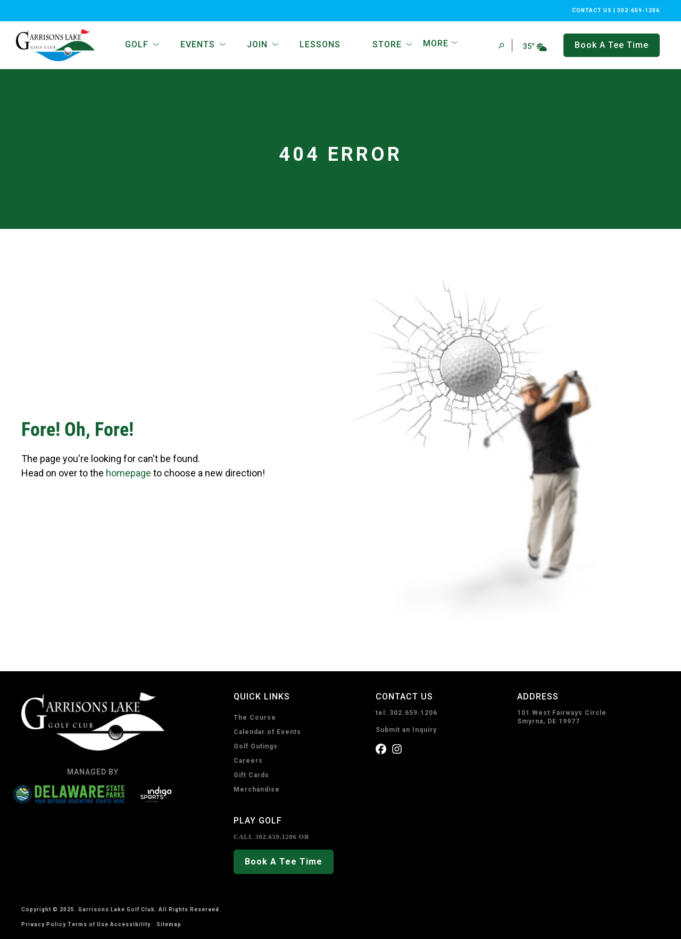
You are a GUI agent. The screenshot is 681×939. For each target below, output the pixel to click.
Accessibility (130, 924)
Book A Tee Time (283, 861)
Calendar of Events (267, 732)
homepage (128, 473)
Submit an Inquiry (406, 730)
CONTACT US (592, 10)
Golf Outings (256, 746)
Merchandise (257, 789)
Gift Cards (251, 775)
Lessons (320, 44)
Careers (248, 760)
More (436, 43)
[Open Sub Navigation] (156, 44)
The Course (255, 717)
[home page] (57, 45)
